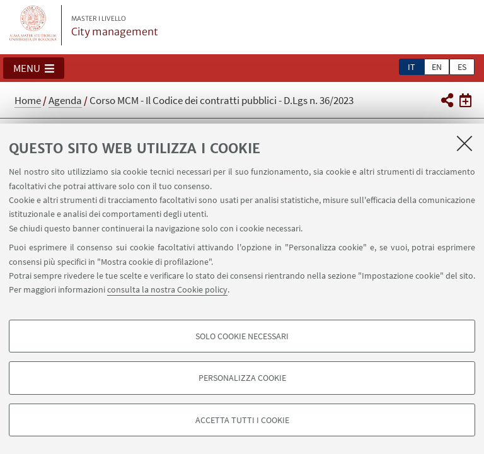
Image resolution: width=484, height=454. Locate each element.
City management (114, 26)
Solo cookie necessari (242, 336)
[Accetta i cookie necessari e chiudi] (464, 143)
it (411, 67)
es (462, 67)
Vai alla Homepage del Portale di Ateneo (33, 25)
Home (27, 100)
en (437, 67)
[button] (33, 68)
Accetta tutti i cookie (242, 420)
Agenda (65, 100)
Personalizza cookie (242, 377)
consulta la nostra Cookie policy (167, 289)
